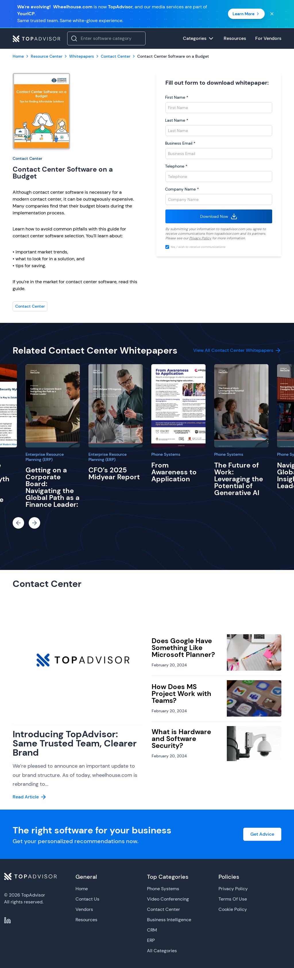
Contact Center (27, 158)
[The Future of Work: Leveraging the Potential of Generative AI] (241, 405)
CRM (152, 930)
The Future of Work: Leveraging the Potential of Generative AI (238, 479)
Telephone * (176, 166)
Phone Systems (165, 454)
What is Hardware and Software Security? (181, 738)
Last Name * (176, 120)
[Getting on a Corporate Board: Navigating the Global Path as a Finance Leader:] (53, 405)
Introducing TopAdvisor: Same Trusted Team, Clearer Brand (75, 743)
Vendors (84, 909)
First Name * (176, 97)
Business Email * (180, 143)
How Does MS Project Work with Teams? (181, 693)
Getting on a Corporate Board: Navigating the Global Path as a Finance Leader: (53, 487)
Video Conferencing (168, 899)
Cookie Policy (232, 909)
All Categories (162, 951)
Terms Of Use (232, 899)
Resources (86, 920)
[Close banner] (272, 14)
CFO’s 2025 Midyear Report (114, 473)
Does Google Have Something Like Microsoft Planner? (183, 647)
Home (82, 889)
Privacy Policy (200, 238)
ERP (151, 940)
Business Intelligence (169, 920)
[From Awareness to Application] (178, 405)
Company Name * (182, 189)
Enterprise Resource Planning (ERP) (45, 457)
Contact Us (87, 899)
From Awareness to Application (174, 472)
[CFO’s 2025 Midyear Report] (115, 405)
